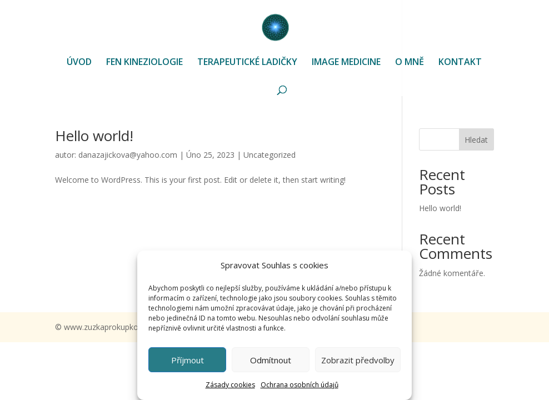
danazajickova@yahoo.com (127, 154)
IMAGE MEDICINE (346, 63)
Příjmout (187, 360)
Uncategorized (269, 154)
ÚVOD (79, 63)
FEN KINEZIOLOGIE (144, 63)
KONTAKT (460, 63)
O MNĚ (409, 63)
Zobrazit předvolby (358, 360)
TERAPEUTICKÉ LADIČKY (247, 63)
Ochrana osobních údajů (299, 384)
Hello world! (94, 136)
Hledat (476, 139)
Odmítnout (270, 360)
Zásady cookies (230, 384)
